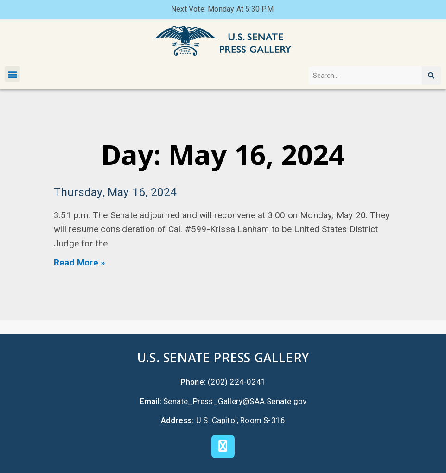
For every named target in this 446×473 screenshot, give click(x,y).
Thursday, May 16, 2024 (115, 192)
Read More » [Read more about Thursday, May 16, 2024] (79, 262)
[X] (223, 446)
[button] (12, 74)
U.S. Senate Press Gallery (223, 357)
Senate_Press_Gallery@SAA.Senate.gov (234, 401)
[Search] (431, 75)
